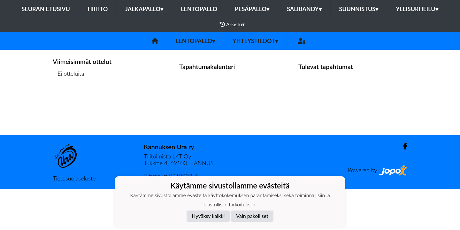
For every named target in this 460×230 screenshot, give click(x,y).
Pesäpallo (252, 8)
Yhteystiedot (255, 40)
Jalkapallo (144, 8)
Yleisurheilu (417, 8)
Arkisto (232, 24)
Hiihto (98, 8)
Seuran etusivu (45, 8)
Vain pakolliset (252, 216)
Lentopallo (199, 8)
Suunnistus (359, 8)
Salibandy (304, 8)
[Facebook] (402, 146)
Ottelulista (68, 98)
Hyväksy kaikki (208, 216)
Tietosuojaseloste (74, 178)
